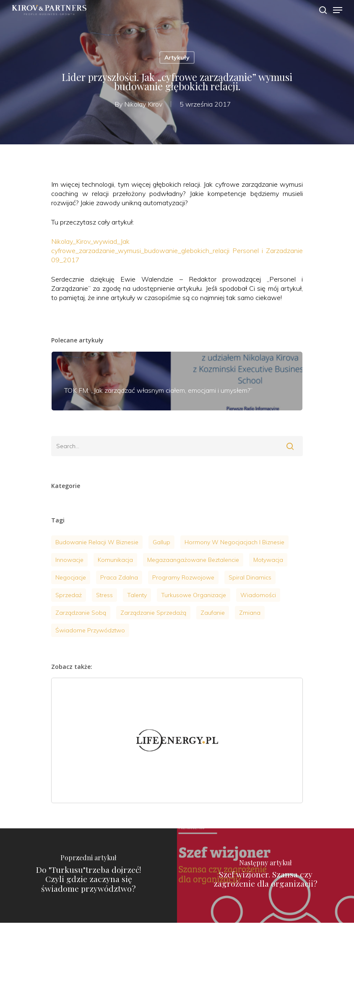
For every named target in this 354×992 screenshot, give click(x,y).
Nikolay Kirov (143, 104)
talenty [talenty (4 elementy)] (137, 595)
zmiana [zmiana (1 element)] (249, 612)
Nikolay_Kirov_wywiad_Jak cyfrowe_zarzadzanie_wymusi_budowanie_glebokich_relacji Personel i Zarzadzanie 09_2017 (177, 250)
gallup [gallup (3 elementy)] (161, 542)
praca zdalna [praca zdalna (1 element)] (119, 577)
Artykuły (177, 57)
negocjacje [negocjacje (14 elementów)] (70, 577)
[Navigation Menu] (337, 10)
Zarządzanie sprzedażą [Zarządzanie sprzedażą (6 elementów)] (153, 612)
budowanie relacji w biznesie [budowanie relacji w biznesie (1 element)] (96, 542)
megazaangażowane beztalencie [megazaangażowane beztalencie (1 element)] (193, 560)
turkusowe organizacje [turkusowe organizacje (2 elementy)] (193, 595)
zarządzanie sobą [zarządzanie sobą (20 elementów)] (80, 612)
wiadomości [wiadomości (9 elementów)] (258, 595)
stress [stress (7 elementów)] (104, 595)
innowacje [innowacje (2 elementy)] (69, 560)
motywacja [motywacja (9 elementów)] (268, 560)
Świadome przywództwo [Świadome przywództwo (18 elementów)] (90, 630)
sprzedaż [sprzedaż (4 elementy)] (68, 595)
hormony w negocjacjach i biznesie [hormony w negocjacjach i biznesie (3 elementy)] (234, 542)
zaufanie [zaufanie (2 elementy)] (212, 612)
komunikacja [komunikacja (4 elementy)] (115, 560)
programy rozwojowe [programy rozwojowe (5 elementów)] (183, 577)
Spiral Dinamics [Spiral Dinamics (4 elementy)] (250, 577)
